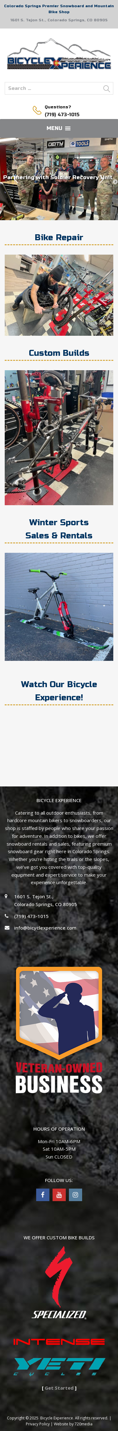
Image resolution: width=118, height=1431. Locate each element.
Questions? (58, 107)
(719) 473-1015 (60, 114)
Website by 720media (73, 1424)
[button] (54, 128)
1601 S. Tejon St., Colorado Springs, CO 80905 (59, 20)
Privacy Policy (38, 1424)
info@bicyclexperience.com (45, 928)
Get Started (59, 1388)
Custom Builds (59, 353)
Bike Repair (59, 237)
